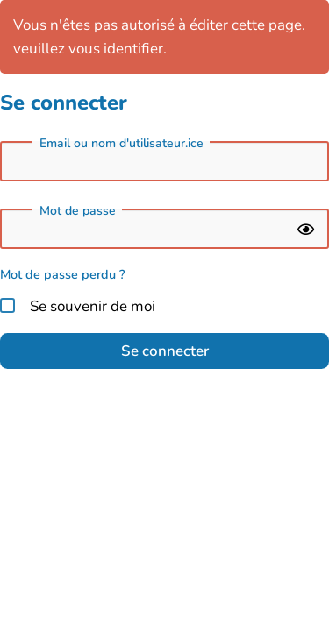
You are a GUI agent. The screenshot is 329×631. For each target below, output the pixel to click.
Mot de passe (77, 211)
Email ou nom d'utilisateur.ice (121, 144)
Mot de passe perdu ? (62, 274)
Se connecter (165, 351)
